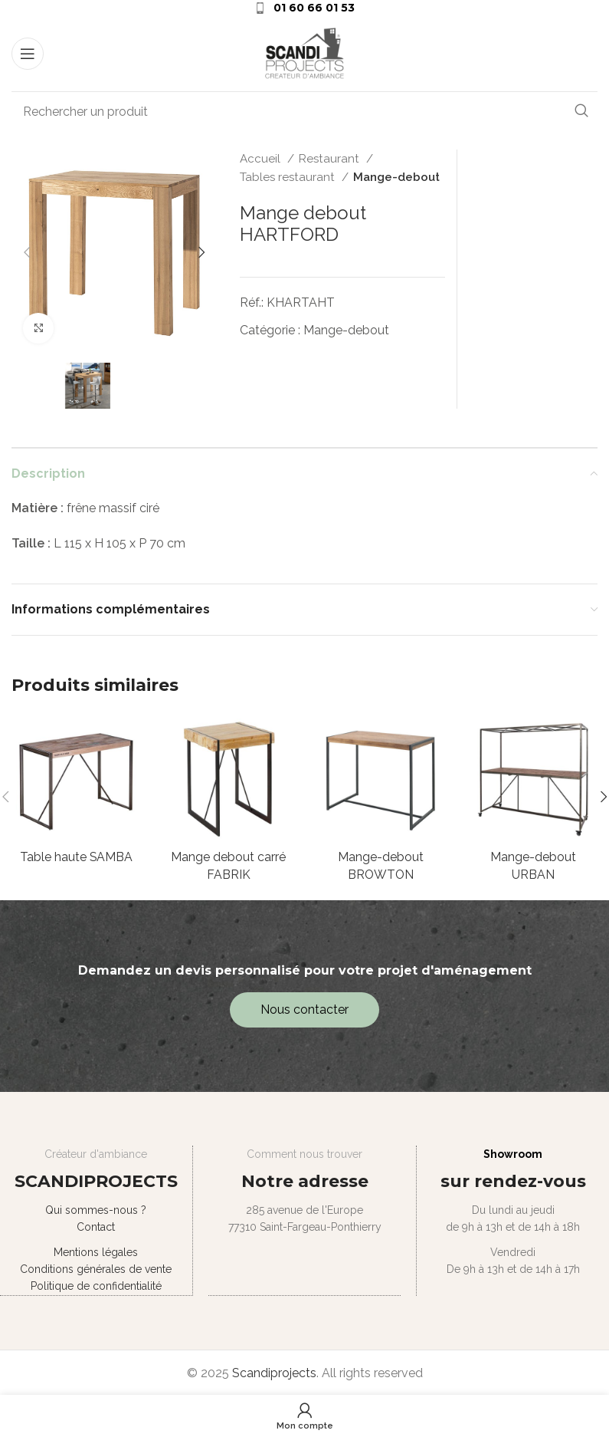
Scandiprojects (274, 1372)
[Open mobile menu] (27, 53)
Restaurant (330, 159)
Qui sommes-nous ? (95, 1210)
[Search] (304, 111)
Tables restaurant (289, 177)
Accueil (261, 159)
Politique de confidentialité (95, 1287)
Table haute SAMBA (76, 857)
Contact (96, 1228)
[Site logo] (305, 52)
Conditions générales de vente (96, 1269)
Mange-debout (396, 177)
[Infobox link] (304, 8)
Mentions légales (96, 1252)
